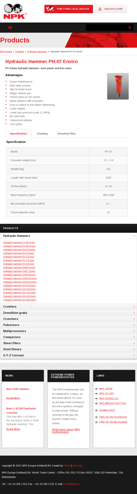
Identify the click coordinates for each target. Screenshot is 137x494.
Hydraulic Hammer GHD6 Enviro (19, 267)
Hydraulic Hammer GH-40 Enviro (19, 300)
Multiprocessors (14, 331)
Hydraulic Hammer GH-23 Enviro (19, 292)
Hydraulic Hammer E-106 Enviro (19, 242)
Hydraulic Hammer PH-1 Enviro (18, 253)
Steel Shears (12, 349)
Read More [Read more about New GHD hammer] (13, 398)
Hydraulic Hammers (37, 51)
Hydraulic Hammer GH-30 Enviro (19, 296)
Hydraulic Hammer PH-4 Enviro (18, 264)
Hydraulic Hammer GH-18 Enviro (19, 289)
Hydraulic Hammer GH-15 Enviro (19, 285)
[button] (10, 27)
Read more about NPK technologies (66, 430)
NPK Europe (6, 51)
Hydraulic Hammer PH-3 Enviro (18, 260)
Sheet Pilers (12, 343)
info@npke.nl (72, 484)
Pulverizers (11, 324)
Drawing (42, 133)
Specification (18, 133)
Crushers (9, 306)
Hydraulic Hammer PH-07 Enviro (19, 249)
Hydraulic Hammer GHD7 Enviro (19, 271)
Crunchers (10, 318)
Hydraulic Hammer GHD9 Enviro (19, 275)
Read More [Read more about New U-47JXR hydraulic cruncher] (13, 429)
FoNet (67, 465)
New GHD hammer (17, 389)
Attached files (67, 133)
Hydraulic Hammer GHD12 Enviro (20, 282)
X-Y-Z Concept (13, 355)
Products (19, 51)
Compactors (12, 337)
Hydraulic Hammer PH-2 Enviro (18, 257)
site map (77, 465)
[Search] (130, 27)
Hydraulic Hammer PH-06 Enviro (19, 246)
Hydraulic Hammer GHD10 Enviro (20, 278)
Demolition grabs (15, 312)
